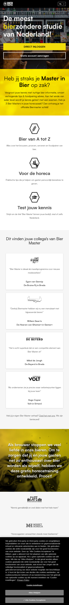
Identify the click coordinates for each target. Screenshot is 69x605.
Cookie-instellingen (34, 585)
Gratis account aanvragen (34, 55)
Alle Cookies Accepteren (35, 600)
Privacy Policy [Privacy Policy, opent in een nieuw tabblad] (23, 580)
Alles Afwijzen (34, 593)
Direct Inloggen (34, 46)
